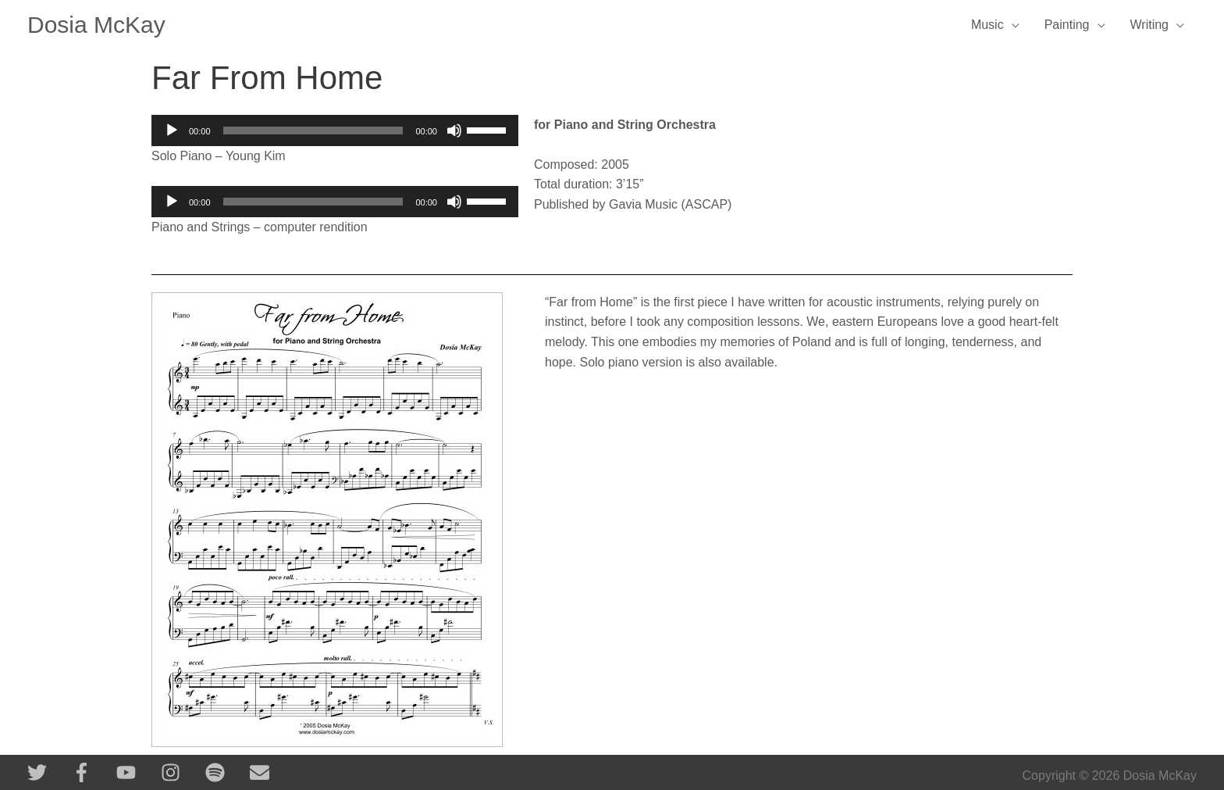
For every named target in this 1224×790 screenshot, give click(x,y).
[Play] (172, 130)
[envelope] (263, 772)
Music (987, 24)
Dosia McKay (96, 25)
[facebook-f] (92, 772)
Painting (1067, 24)
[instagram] (181, 772)
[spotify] (226, 772)
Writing (1149, 24)
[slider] (313, 130)
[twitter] (48, 772)
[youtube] (137, 772)
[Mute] (454, 130)
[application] (334, 130)
